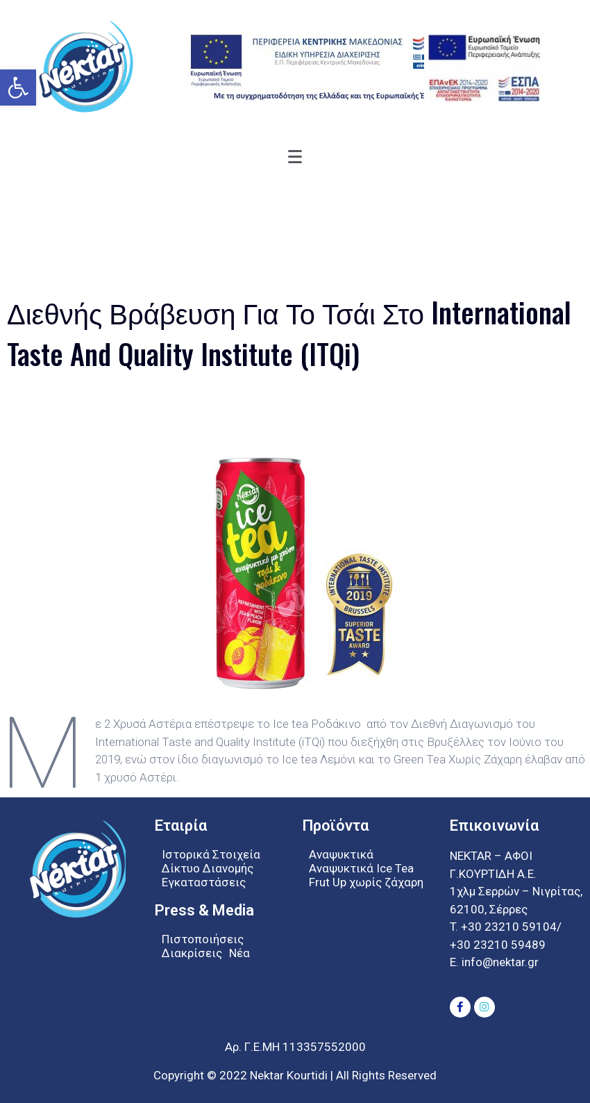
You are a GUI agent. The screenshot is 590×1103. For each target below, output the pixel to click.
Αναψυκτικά (341, 854)
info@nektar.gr (499, 962)
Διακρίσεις (192, 953)
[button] (18, 87)
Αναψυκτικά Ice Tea (361, 868)
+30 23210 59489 (498, 945)
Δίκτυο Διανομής (207, 868)
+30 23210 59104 (509, 927)
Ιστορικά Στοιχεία (211, 854)
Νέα (239, 953)
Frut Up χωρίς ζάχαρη (366, 882)
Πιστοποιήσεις (203, 939)
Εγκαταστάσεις (204, 882)
